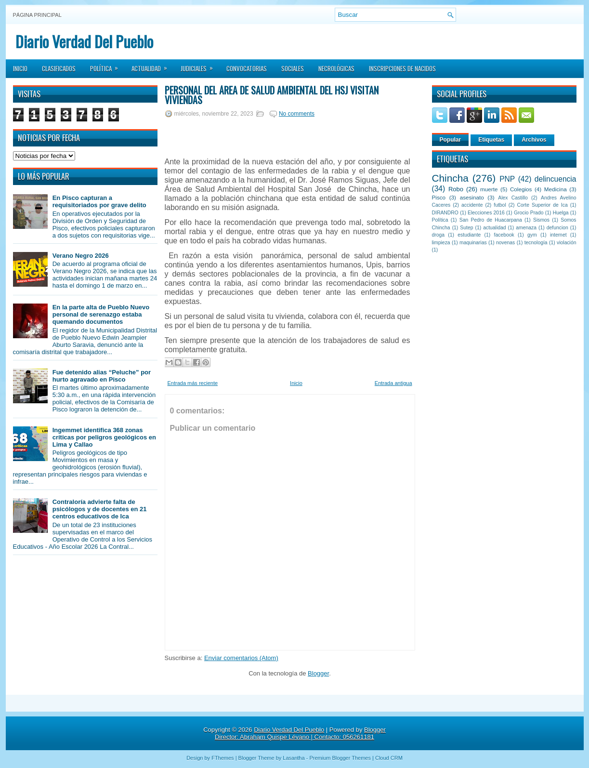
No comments (296, 113)
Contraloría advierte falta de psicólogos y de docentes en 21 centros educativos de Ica (99, 509)
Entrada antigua (393, 383)
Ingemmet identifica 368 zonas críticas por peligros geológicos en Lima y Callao (104, 437)
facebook (504, 235)
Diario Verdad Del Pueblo (84, 41)
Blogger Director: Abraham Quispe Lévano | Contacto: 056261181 (300, 733)
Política (107, 65)
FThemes (222, 758)
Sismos (541, 220)
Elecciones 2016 (486, 212)
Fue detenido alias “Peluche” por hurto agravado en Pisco (101, 376)
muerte (488, 189)
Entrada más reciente (193, 383)
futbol (500, 205)
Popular (450, 139)
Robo (455, 189)
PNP (507, 179)
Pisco (439, 197)
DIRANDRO (445, 212)
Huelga (561, 212)
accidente (472, 205)
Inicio (20, 68)
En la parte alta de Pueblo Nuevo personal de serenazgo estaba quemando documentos (101, 314)
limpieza (441, 242)
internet (558, 235)
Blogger (318, 673)
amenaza (526, 227)
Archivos (534, 139)
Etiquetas (491, 139)
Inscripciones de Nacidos (402, 68)
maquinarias (473, 242)
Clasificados (59, 68)
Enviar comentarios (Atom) (241, 658)
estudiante (469, 235)
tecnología (536, 242)
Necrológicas (336, 68)
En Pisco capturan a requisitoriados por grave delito (99, 201)
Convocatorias (246, 68)
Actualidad (152, 65)
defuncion (557, 227)
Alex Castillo (513, 197)
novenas (505, 242)
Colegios (521, 189)
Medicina (555, 189)
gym (532, 235)
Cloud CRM (389, 758)
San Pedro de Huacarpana (490, 220)
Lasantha (293, 758)
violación (566, 242)
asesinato (472, 197)
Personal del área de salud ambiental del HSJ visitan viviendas (272, 95)
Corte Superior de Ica (542, 205)
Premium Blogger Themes (340, 758)
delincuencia (555, 179)
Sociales (292, 68)
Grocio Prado (529, 212)
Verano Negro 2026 (80, 255)
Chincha (450, 178)
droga (438, 235)
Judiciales (200, 65)
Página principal (37, 15)
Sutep (466, 227)
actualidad (494, 227)
